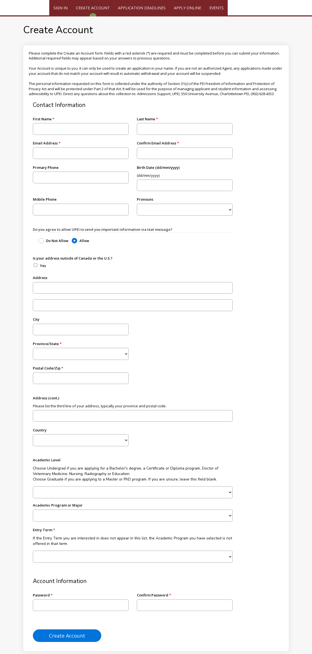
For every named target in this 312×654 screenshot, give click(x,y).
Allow (84, 240)
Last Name (146, 118)
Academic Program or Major (58, 505)
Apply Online (187, 7)
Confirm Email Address (156, 143)
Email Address (45, 143)
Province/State (46, 343)
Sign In (60, 7)
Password (41, 595)
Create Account (93, 7)
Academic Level (46, 459)
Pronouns (145, 199)
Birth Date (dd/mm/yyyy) (158, 167)
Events (216, 7)
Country (40, 430)
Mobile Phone (45, 199)
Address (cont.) (46, 398)
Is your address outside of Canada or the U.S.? (72, 258)
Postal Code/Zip (46, 368)
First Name (42, 118)
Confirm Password (152, 595)
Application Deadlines (142, 7)
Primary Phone (46, 167)
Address (40, 277)
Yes (43, 265)
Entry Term (42, 529)
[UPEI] (24, 8)
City (36, 319)
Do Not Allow (57, 240)
